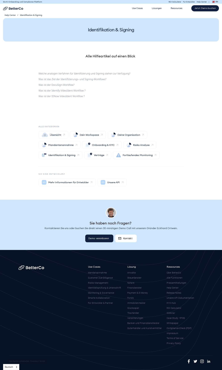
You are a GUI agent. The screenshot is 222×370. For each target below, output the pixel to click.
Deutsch (9, 367)
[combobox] (11, 367)
